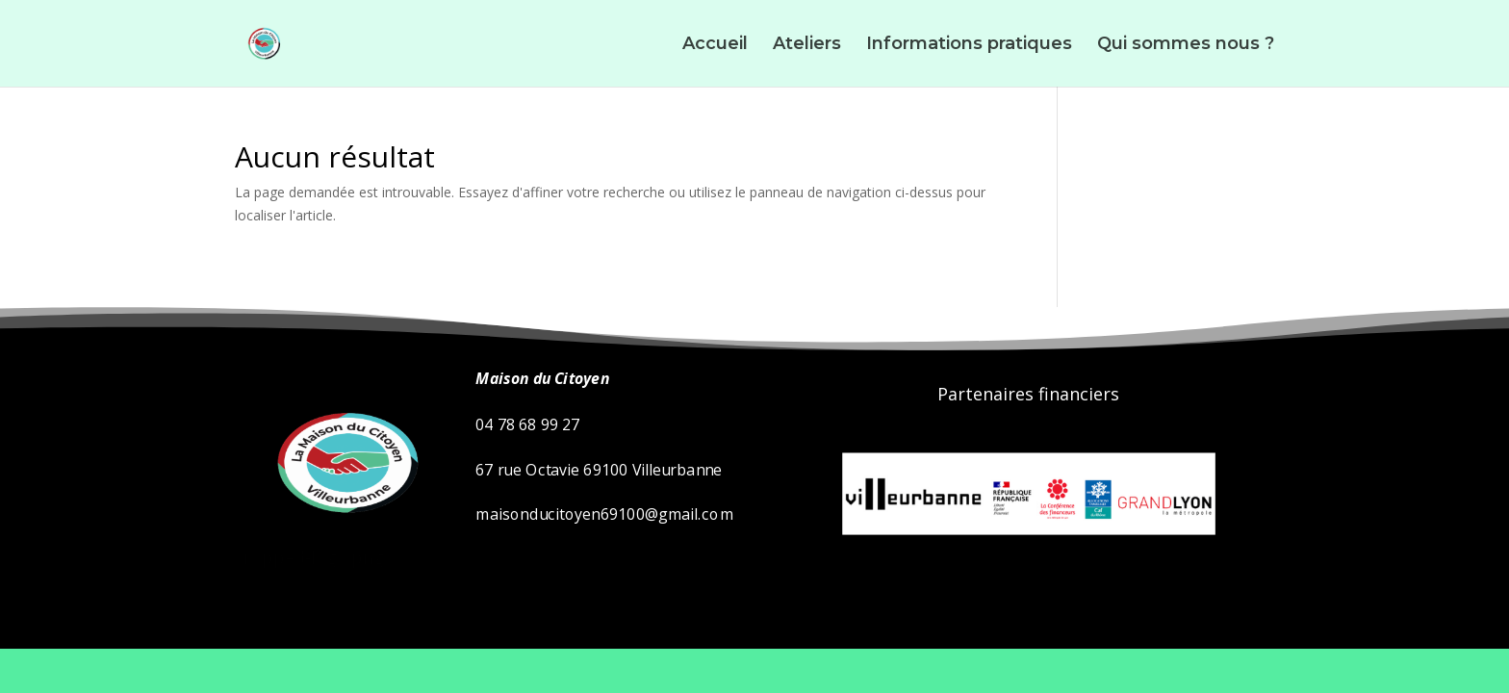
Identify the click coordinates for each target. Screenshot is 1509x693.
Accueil (715, 45)
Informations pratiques (969, 45)
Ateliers (807, 45)
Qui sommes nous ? (1185, 45)
